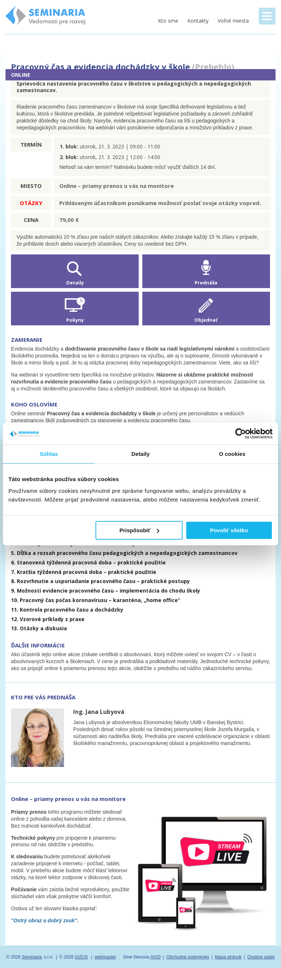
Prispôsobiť (140, 530)
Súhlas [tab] (49, 454)
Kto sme (168, 20)
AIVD (155, 957)
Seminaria (32, 957)
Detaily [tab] (140, 454)
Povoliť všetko (229, 530)
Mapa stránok (228, 957)
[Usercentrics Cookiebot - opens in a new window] (241, 433)
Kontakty (198, 20)
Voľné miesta (233, 20)
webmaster (105, 957)
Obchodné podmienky (187, 957)
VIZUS (81, 957)
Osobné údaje (261, 957)
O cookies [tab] (232, 454)
